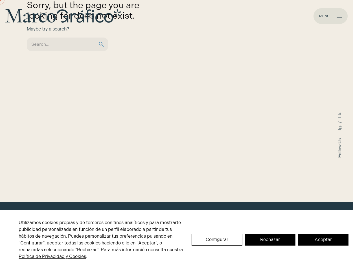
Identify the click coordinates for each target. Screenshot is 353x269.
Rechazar (270, 239)
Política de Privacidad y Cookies (52, 256)
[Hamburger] (330, 16)
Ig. (339, 127)
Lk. (339, 114)
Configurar (217, 239)
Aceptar (323, 239)
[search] (101, 44)
